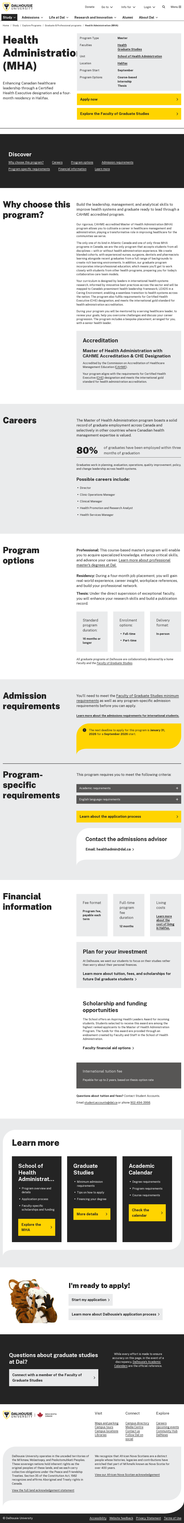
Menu (176, 6)
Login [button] (147, 7)
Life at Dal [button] (57, 17)
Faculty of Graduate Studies (114, 663)
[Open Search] (163, 6)
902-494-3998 (140, 1102)
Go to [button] (105, 7)
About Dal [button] (146, 17)
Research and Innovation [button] (93, 17)
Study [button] (7, 17)
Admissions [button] (30, 17)
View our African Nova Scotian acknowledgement (127, 1474)
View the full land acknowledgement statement (43, 1490)
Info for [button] (126, 7)
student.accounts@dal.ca (100, 1102)
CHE (100, 377)
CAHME (120, 367)
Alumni (127, 17)
